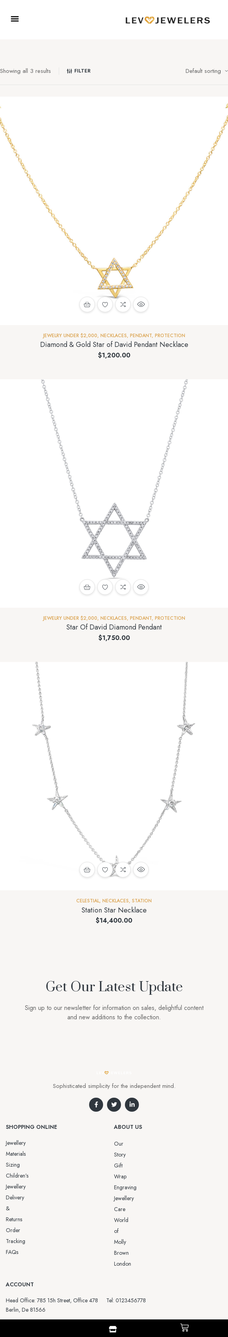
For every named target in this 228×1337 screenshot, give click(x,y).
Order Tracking (23, 1176)
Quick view (141, 304)
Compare (123, 304)
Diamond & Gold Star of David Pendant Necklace (114, 345)
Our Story (125, 1144)
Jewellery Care (130, 1176)
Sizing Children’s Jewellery (35, 1154)
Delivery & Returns (26, 1165)
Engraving (125, 1165)
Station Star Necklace (114, 910)
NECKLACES (113, 335)
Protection (170, 335)
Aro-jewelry (110, 1291)
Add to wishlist (105, 304)
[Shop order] (207, 71)
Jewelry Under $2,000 (70, 335)
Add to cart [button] (87, 304)
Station (142, 900)
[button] (14, 18)
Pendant (141, 335)
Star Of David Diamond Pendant (114, 627)
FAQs (12, 1186)
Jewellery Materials (26, 1143)
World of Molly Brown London (148, 1187)
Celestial (87, 900)
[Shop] (113, 1329)
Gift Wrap (125, 1154)
